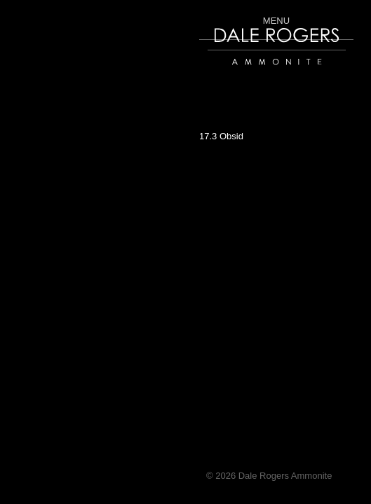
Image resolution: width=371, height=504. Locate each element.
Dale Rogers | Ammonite (257, 71)
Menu (276, 20)
